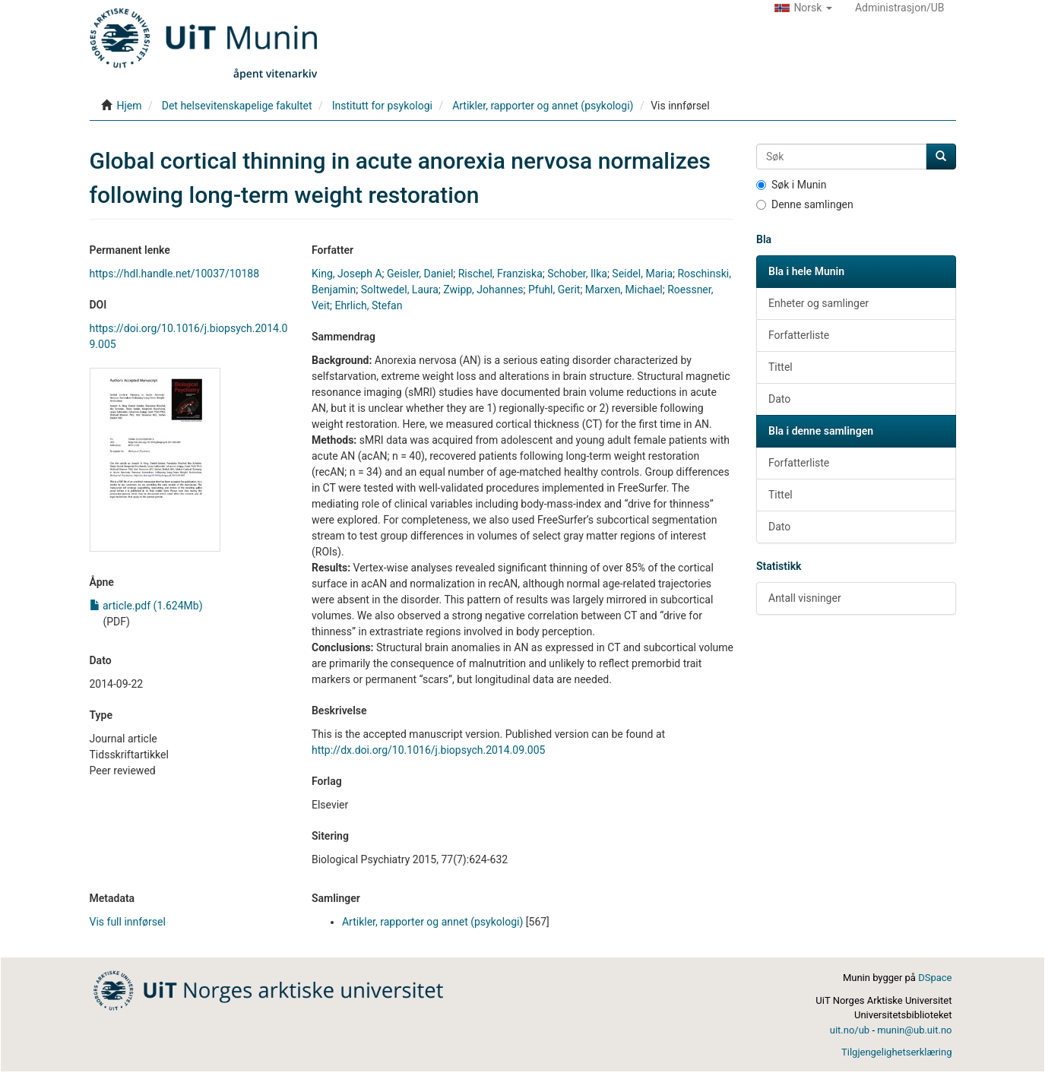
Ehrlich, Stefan (368, 305)
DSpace (935, 977)
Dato (779, 399)
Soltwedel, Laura (400, 289)
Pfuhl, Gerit (554, 289)
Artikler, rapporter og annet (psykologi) (542, 106)
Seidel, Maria (642, 273)
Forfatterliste (798, 335)
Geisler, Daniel (420, 273)
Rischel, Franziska (500, 273)
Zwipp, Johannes (483, 289)
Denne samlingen (804, 204)
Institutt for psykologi (382, 106)
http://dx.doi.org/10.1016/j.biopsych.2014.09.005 (428, 750)
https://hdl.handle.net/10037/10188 (175, 273)
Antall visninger (804, 598)
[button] (803, 7)
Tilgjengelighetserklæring (896, 1052)
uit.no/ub (849, 1030)
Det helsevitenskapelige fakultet (237, 106)
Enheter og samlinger (818, 303)
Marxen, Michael (624, 289)
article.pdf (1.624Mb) (146, 606)
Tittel (780, 367)
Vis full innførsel (128, 922)
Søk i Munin (791, 185)
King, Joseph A (347, 273)
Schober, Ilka (577, 273)
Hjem (128, 106)
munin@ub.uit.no (914, 1030)
